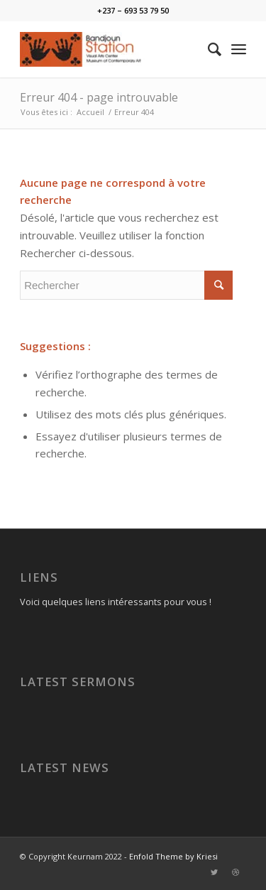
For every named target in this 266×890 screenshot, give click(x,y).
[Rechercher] (207, 49)
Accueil (90, 112)
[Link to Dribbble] (235, 872)
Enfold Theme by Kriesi (173, 856)
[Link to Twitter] (214, 872)
